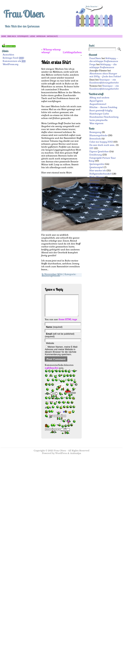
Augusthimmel (97, 104)
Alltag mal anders (99, 97)
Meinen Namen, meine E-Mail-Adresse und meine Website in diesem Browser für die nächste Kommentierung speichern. (61, 355)
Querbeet (94, 180)
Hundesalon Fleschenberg (104, 116)
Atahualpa (75, 457)
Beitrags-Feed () (13, 57)
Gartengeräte (96, 164)
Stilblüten (94, 186)
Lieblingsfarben (72, 52)
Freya (92, 64)
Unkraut (94, 196)
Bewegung (95, 132)
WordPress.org (10, 64)
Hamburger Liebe (99, 113)
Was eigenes (96, 123)
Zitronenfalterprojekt (101, 208)
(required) (54, 331)
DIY (91, 148)
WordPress (61, 457)
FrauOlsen (95, 58)
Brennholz (95, 138)
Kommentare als (14, 61)
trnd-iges (94, 193)
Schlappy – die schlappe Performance (103, 60)
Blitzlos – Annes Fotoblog (103, 107)
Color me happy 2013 (101, 141)
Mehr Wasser (96, 176)
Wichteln (94, 205)
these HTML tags (67, 323)
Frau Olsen (23, 14)
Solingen (94, 183)
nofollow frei (51, 372)
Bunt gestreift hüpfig (100, 110)
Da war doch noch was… (102, 145)
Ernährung (95, 154)
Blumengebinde (51, 275)
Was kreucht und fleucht (103, 199)
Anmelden (8, 54)
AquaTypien (96, 100)
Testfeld (93, 189)
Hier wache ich (97, 170)
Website (50, 347)
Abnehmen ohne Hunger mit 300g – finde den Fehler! (105, 75)
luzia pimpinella (98, 120)
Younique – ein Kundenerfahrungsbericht (104, 81)
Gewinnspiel (96, 167)
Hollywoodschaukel (100, 173)
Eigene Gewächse (99, 151)
